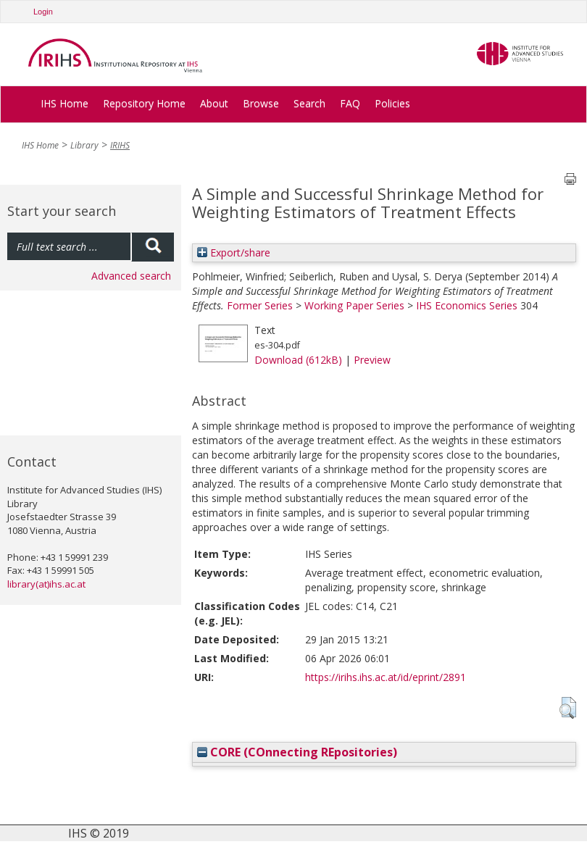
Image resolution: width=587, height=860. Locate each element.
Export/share (233, 252)
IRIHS (120, 145)
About (214, 103)
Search (309, 103)
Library (84, 145)
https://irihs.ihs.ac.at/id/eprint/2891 (385, 677)
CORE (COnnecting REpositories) (297, 752)
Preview (372, 360)
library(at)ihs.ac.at (46, 583)
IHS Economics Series (466, 305)
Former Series (260, 305)
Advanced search (131, 276)
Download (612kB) (298, 360)
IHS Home (64, 103)
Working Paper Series (354, 305)
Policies (392, 103)
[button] (567, 708)
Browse (261, 103)
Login (43, 11)
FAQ (350, 103)
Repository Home (144, 103)
